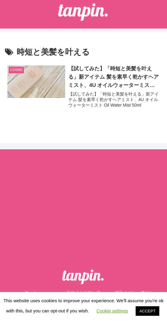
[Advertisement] (83, 201)
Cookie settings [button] (112, 310)
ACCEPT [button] (147, 311)
